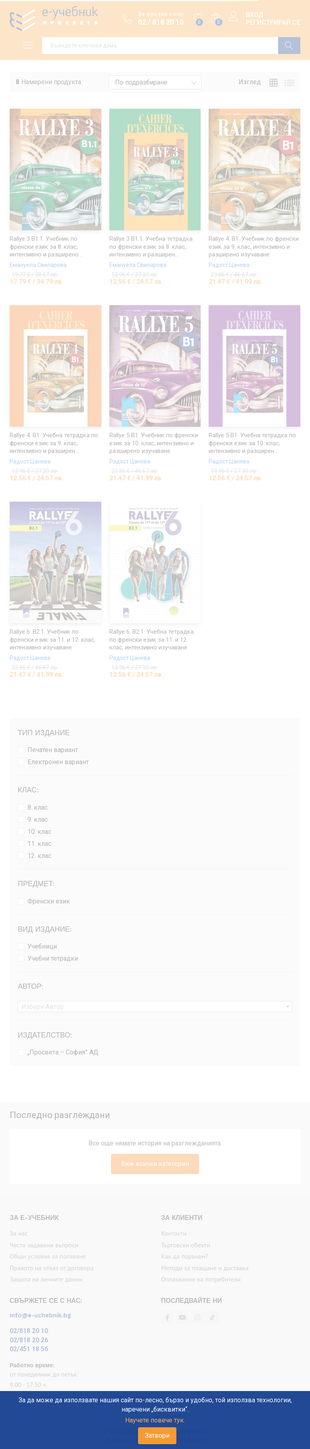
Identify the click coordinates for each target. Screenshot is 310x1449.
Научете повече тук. (155, 1420)
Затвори (157, 1435)
